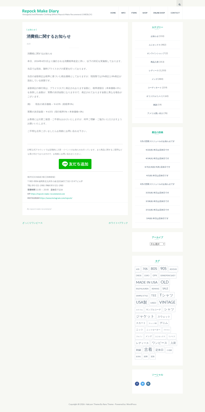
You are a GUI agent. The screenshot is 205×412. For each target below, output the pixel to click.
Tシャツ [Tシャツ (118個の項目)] (166, 295)
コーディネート (155, 87)
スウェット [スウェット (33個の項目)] (164, 316)
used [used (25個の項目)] (153, 302)
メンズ (155, 79)
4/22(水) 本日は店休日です (157, 150)
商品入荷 (155, 62)
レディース (154, 70)
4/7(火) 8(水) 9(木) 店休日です (157, 167)
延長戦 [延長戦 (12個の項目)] (138, 356)
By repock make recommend (39, 209)
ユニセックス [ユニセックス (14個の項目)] (160, 336)
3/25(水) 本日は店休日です (157, 192)
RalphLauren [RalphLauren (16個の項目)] (142, 289)
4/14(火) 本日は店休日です (157, 158)
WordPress (131, 404)
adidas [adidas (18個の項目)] (173, 269)
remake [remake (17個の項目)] (155, 289)
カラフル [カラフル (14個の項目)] (139, 310)
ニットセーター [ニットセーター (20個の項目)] (153, 329)
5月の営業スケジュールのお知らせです (157, 141)
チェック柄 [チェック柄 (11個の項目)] (153, 323)
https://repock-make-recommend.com (48, 194)
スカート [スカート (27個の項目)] (141, 323)
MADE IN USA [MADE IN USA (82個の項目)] (146, 282)
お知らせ (155, 36)
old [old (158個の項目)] (165, 282)
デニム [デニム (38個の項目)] (164, 322)
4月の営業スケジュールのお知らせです (157, 184)
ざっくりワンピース (32, 222)
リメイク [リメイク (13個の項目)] (171, 336)
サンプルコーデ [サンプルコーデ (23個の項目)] (153, 309)
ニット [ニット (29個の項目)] (139, 329)
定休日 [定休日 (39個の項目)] (159, 349)
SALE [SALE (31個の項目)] (165, 288)
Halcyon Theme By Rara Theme (100, 404)
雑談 (155, 104)
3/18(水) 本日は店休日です (157, 201)
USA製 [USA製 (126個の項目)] (141, 302)
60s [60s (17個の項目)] (137, 269)
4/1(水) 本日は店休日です (157, 175)
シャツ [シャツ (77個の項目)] (169, 309)
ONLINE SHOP (159, 13)
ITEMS (134, 13)
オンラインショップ (156, 53)
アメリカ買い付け (155, 113)
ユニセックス (155, 45)
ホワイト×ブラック (118, 222)
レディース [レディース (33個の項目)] (142, 342)
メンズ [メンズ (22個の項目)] (148, 336)
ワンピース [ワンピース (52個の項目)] (159, 342)
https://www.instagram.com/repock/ (56, 198)
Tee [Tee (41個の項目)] (153, 295)
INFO (123, 13)
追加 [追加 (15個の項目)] (152, 356)
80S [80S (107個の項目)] (154, 268)
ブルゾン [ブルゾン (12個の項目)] (139, 336)
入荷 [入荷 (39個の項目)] (173, 342)
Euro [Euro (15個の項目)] (146, 276)
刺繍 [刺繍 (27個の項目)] (138, 350)
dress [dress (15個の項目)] (138, 276)
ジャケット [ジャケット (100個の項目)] (145, 316)
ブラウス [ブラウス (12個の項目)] (166, 330)
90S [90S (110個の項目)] (163, 268)
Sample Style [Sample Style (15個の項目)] (142, 296)
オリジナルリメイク (155, 96)
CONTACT (175, 13)
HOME (113, 13)
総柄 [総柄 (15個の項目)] (146, 356)
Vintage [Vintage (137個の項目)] (167, 302)
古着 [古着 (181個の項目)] (148, 349)
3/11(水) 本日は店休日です (157, 210)
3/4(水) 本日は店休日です (157, 218)
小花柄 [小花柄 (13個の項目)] (169, 350)
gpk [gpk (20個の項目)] (155, 275)
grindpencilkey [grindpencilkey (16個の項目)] (167, 275)
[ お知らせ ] (32, 30)
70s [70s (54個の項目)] (145, 268)
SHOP (145, 13)
